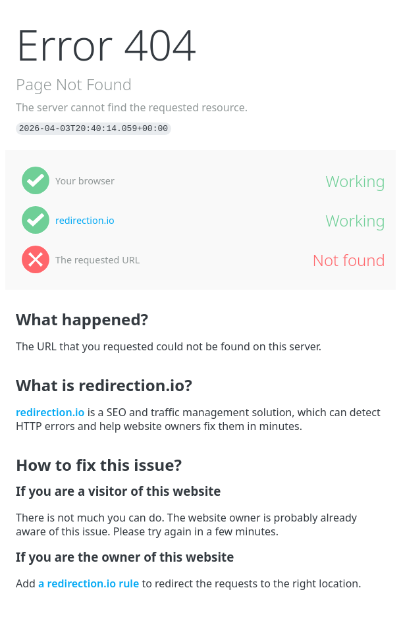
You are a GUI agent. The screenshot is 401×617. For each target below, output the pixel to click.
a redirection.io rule (88, 583)
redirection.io (85, 220)
